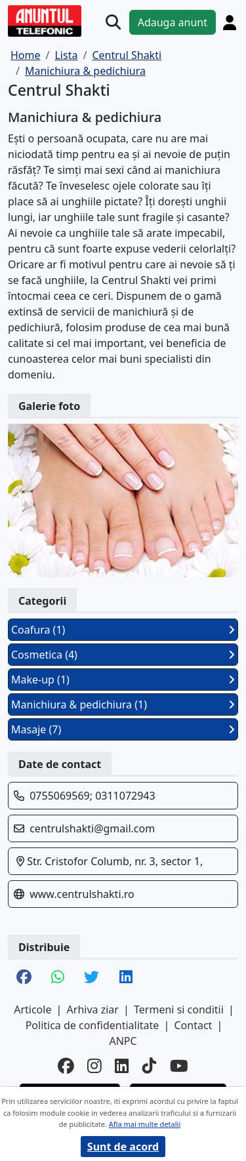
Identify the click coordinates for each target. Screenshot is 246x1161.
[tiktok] (149, 1066)
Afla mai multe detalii (144, 1124)
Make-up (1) (123, 679)
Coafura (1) (123, 629)
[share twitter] (91, 978)
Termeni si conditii (179, 1009)
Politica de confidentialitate (92, 1025)
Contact (193, 1025)
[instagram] (94, 1066)
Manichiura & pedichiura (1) (123, 704)
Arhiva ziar (93, 1009)
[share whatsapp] (58, 978)
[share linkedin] (126, 978)
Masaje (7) (123, 729)
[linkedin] (122, 1066)
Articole (32, 1009)
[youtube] (179, 1066)
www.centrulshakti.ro (82, 894)
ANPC (122, 1041)
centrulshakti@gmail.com (92, 828)
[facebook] (66, 1066)
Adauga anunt (172, 22)
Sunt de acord (123, 1146)
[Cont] (229, 22)
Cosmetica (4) (123, 654)
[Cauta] (113, 22)
